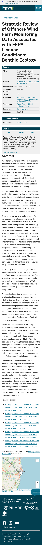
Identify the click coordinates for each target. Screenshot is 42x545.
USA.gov (7, 541)
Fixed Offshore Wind (25, 105)
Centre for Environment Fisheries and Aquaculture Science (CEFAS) (27, 99)
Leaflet (16, 490)
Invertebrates (22, 109)
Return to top (7, 491)
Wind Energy (22, 104)
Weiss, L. (29, 82)
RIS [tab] (32, 133)
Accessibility (23, 534)
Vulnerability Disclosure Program (16, 536)
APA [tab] (10, 133)
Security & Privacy (8, 534)
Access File (22, 122)
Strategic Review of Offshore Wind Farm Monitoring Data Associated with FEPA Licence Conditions (22, 407)
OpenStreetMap (26, 490)
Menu (38, 8)
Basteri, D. (24, 83)
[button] (21, 474)
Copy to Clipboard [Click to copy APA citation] (10, 152)
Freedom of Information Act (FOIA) (16, 539)
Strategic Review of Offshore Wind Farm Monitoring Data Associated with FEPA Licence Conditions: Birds (22, 416)
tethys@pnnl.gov (9, 527)
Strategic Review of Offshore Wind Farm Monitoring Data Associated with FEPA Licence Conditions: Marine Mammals (22, 434)
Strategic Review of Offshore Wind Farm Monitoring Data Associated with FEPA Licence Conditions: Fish (22, 425)
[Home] (8, 10)
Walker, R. (21, 82)
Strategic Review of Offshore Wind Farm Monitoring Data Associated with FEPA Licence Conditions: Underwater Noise (22, 444)
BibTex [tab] (21, 133)
